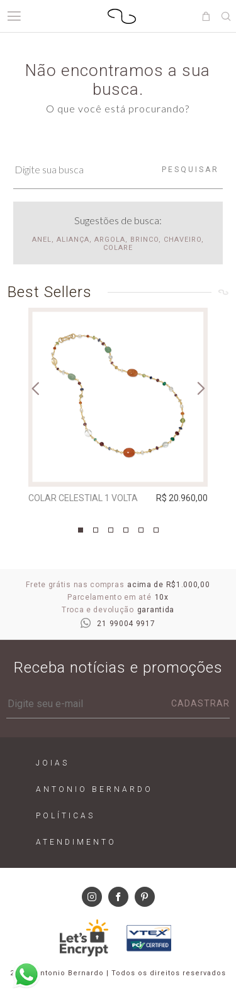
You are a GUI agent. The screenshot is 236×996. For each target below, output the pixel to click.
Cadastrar (200, 703)
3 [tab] (110, 530)
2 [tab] (95, 530)
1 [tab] (80, 530)
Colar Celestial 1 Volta (83, 498)
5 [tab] (140, 530)
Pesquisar (190, 169)
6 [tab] (156, 530)
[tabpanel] (118, 408)
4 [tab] (125, 530)
